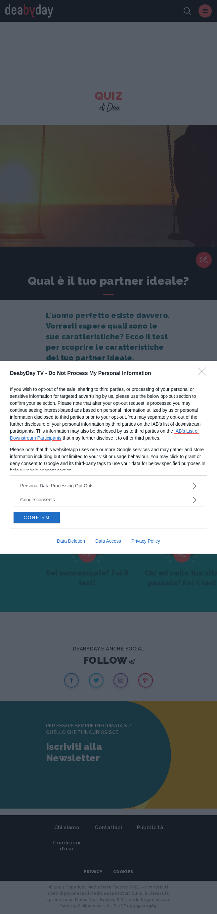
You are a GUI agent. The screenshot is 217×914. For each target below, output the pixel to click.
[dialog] (108, 457)
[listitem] (108, 485)
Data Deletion (71, 541)
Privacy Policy (145, 541)
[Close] (204, 373)
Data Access (108, 541)
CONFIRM (36, 517)
